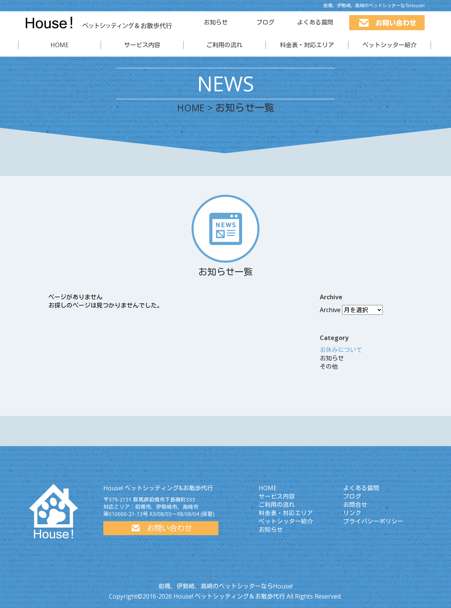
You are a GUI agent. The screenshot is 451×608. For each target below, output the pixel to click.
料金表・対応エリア (307, 45)
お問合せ (355, 504)
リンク (352, 513)
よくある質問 (315, 22)
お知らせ (216, 22)
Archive (330, 310)
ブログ (265, 22)
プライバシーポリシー (373, 521)
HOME (60, 45)
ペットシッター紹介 (389, 45)
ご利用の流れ (224, 45)
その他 (329, 366)
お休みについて (341, 350)
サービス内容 (142, 45)
